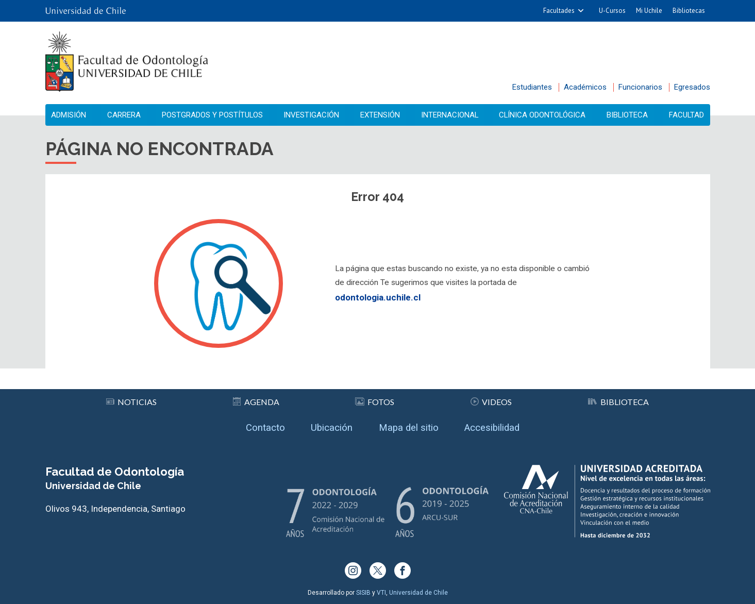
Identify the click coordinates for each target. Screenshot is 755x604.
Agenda (256, 398)
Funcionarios (640, 87)
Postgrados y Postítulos (213, 115)
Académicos (585, 87)
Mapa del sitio (410, 426)
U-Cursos (612, 10)
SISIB (363, 592)
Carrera (125, 115)
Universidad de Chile (418, 592)
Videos (491, 398)
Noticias (132, 398)
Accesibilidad (501, 426)
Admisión (72, 115)
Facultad (684, 115)
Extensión (380, 115)
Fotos (375, 398)
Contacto (254, 426)
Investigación (313, 115)
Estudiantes (532, 87)
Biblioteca (626, 115)
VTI (381, 592)
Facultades (559, 10)
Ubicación (326, 426)
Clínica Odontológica (542, 115)
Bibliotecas (689, 10)
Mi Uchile (649, 10)
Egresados (692, 87)
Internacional (448, 115)
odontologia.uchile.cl (378, 301)
